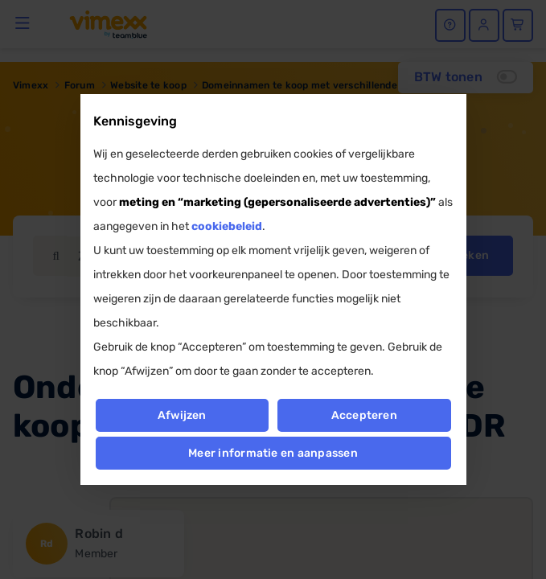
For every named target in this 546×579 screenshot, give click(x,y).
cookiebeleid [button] (226, 226)
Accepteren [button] (364, 415)
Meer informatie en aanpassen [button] (273, 453)
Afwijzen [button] (182, 415)
